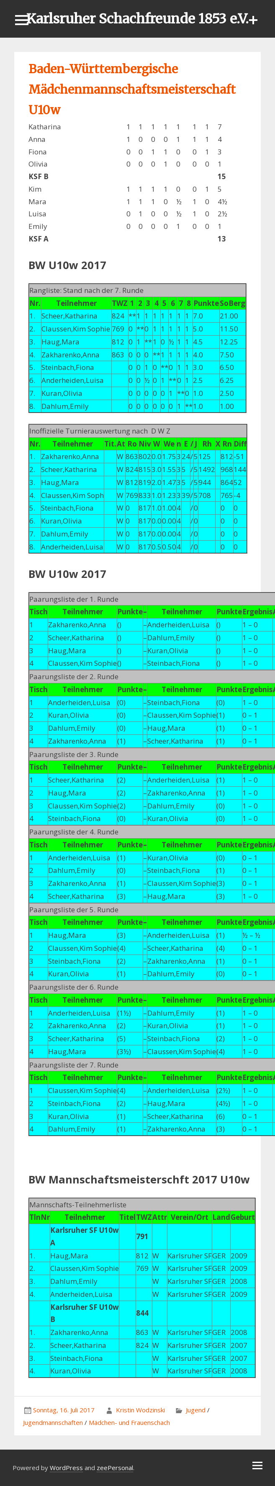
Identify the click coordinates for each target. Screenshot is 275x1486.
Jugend (196, 1410)
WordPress (66, 1467)
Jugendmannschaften (53, 1422)
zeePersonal (115, 1467)
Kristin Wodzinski (140, 1410)
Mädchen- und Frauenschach (129, 1422)
